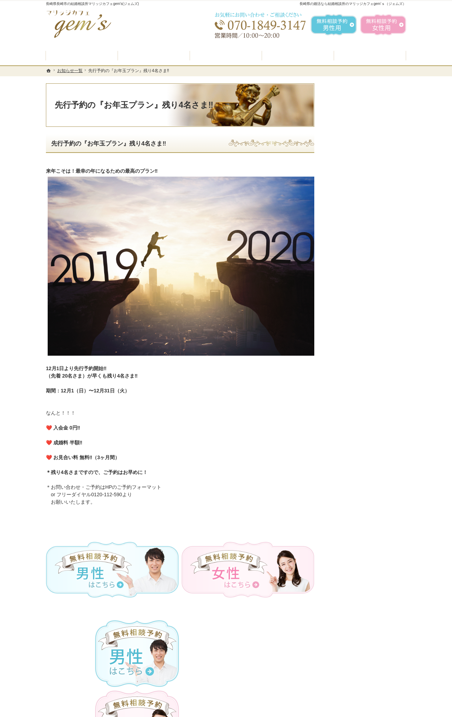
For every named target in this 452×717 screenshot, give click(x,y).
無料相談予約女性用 (383, 24)
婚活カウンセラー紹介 (356, 324)
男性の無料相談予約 (354, 340)
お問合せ (342, 374)
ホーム (339, 235)
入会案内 (347, 268)
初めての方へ (347, 252)
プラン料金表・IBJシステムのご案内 (365, 287)
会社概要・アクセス (354, 424)
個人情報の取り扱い (354, 458)
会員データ (344, 407)
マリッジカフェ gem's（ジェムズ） (143, 709)
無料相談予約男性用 (334, 24)
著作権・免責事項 (351, 475)
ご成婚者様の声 (349, 391)
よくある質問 (347, 307)
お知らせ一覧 (347, 441)
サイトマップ (347, 491)
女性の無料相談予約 (354, 357)
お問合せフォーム (356, 681)
